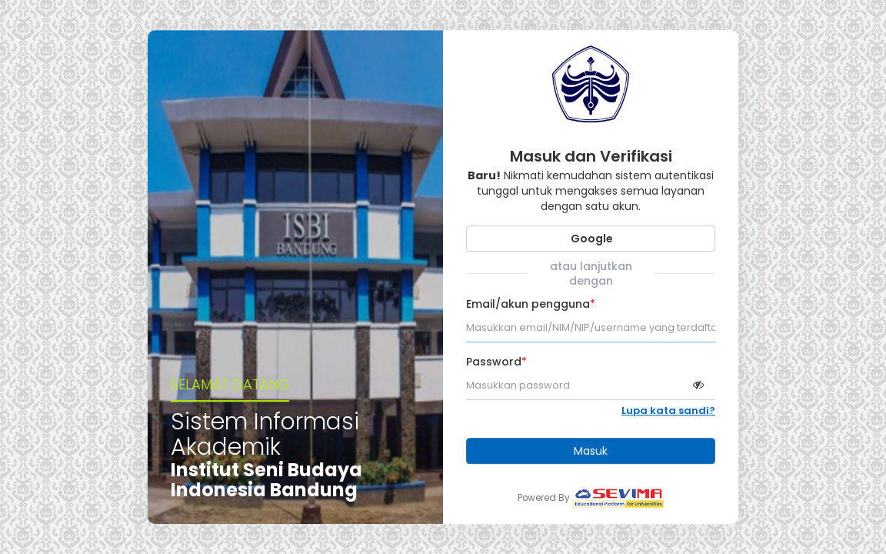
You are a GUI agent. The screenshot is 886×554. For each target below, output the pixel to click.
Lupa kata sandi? (668, 411)
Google (590, 238)
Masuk (591, 451)
